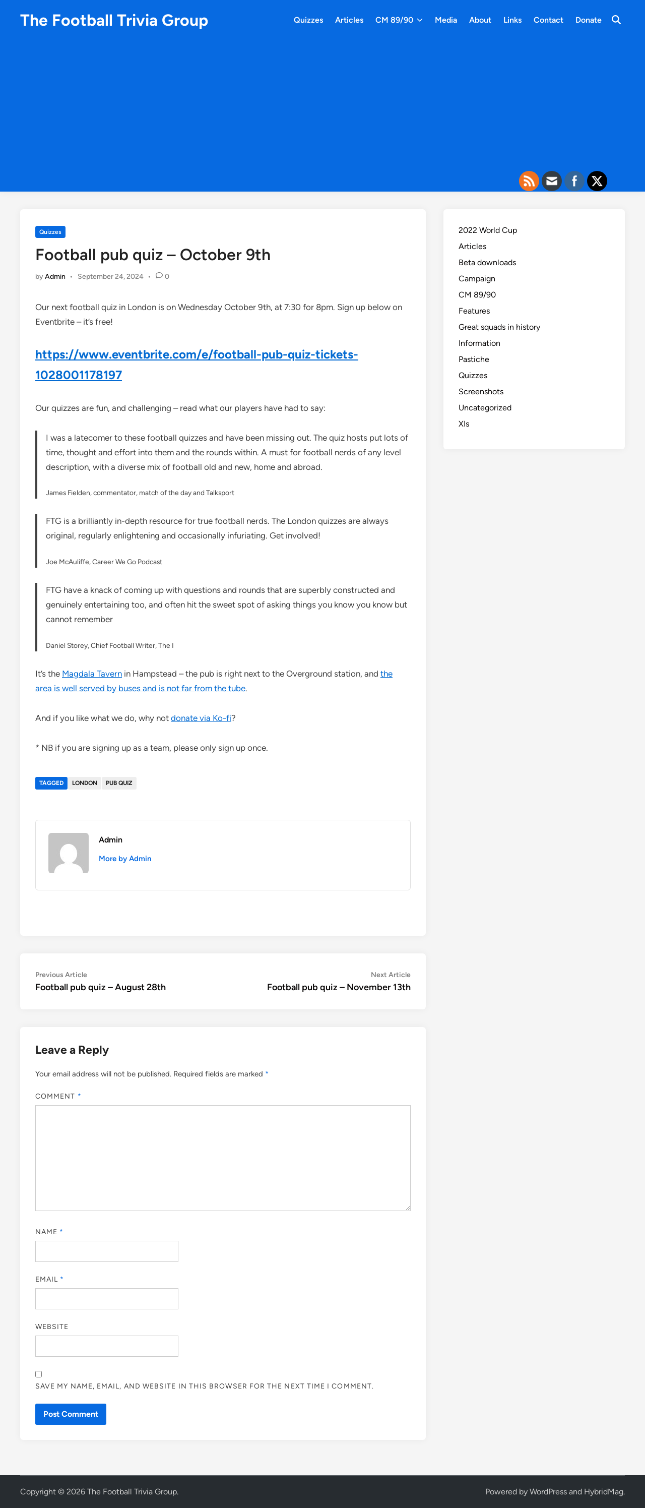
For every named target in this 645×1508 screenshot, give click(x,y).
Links (512, 20)
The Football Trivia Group (114, 20)
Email (49, 1279)
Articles (349, 20)
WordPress (548, 1491)
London (84, 783)
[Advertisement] (322, 108)
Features (474, 311)
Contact (548, 20)
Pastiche (474, 359)
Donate (588, 20)
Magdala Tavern (92, 674)
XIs (464, 424)
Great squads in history (499, 327)
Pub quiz (119, 783)
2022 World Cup (488, 230)
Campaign (477, 278)
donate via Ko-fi (201, 718)
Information (479, 343)
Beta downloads (487, 262)
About (480, 20)
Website (52, 1326)
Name (49, 1232)
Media (446, 20)
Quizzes (308, 20)
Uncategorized (485, 407)
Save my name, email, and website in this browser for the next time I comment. (204, 1386)
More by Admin (125, 858)
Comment (58, 1096)
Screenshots (481, 391)
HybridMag (603, 1491)
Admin (55, 276)
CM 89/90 (399, 20)
